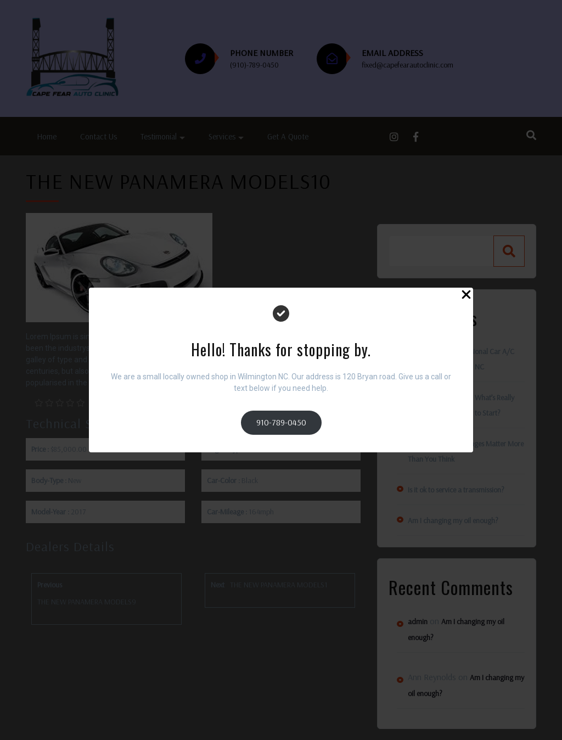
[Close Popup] (466, 296)
